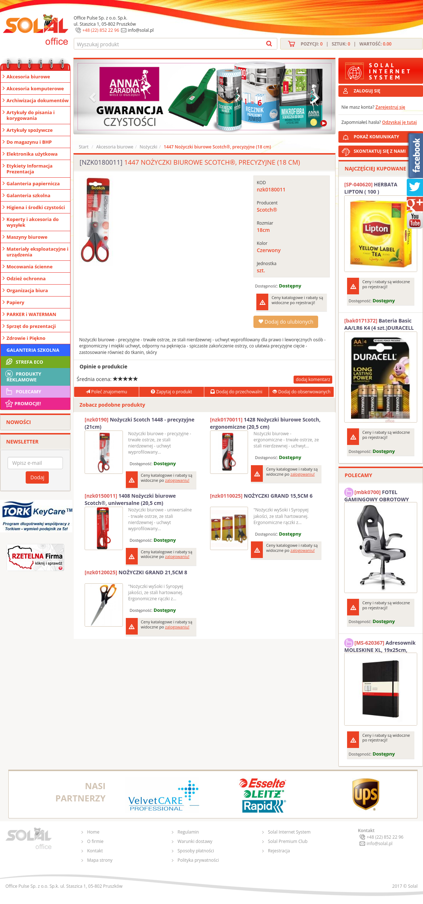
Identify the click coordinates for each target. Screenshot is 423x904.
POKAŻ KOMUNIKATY (387, 135)
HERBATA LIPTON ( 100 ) (370, 188)
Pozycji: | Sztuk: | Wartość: (346, 44)
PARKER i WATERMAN (31, 314)
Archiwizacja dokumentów (38, 100)
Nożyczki (148, 147)
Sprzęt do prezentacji (31, 326)
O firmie (95, 841)
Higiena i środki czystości (36, 207)
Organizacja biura (27, 290)
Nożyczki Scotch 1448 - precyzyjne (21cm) (140, 423)
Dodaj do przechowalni (236, 392)
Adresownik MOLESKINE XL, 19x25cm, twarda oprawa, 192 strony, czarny (379, 645)
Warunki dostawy (195, 841)
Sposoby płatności (196, 851)
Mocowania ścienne (29, 266)
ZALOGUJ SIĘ (367, 91)
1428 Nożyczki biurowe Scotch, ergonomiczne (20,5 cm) (265, 423)
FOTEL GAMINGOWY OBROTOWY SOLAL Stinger (376, 495)
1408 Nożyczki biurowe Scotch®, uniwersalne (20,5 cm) (130, 499)
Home (93, 832)
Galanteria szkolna (28, 195)
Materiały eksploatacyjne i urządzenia (37, 252)
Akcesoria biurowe (28, 76)
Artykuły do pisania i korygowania (31, 115)
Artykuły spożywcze (30, 130)
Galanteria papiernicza (33, 183)
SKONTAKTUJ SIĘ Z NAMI (380, 151)
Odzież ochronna (26, 278)
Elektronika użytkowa (32, 154)
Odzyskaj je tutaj (399, 122)
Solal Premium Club (288, 841)
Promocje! (22, 403)
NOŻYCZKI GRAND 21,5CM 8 (136, 572)
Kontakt (95, 851)
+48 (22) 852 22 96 (100, 30)
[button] (93, 96)
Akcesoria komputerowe (35, 88)
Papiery (15, 302)
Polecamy (22, 391)
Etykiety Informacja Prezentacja (29, 169)
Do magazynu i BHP (29, 142)
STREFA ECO (23, 362)
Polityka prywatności (198, 860)
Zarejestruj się (390, 107)
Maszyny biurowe (27, 237)
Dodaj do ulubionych (285, 321)
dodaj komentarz (313, 379)
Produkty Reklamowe (22, 376)
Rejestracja (279, 851)
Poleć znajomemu (106, 392)
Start (84, 147)
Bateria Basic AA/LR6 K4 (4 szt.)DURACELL (379, 324)
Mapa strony (99, 860)
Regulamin (188, 832)
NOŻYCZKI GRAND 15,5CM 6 (261, 495)
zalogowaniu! (177, 480)
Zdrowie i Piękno (26, 338)
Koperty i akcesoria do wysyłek (33, 222)
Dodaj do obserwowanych (301, 392)
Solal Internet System (289, 832)
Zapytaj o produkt (171, 392)
